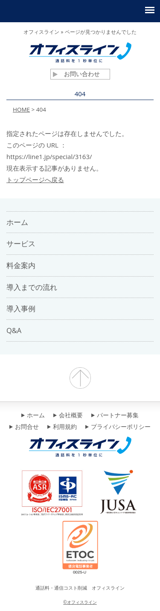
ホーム (33, 416)
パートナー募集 (115, 416)
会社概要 (68, 416)
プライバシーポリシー (118, 427)
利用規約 (62, 427)
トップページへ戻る (35, 179)
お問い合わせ (76, 74)
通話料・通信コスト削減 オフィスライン (80, 587)
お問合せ (24, 427)
